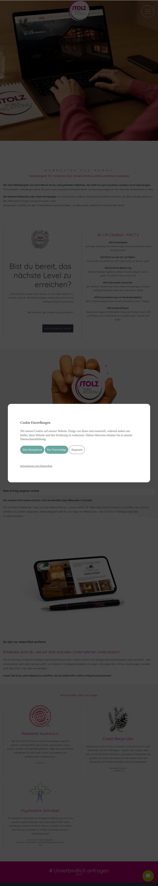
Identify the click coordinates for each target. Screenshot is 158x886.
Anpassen (76, 449)
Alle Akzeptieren (32, 449)
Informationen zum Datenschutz (36, 466)
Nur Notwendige (56, 449)
